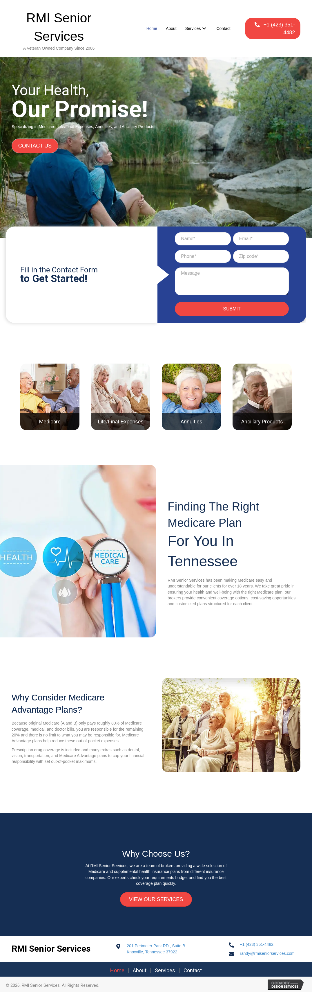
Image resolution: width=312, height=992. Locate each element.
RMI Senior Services (51, 949)
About (139, 970)
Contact (193, 970)
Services (165, 970)
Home (117, 970)
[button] (272, 28)
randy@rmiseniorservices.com (267, 953)
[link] (152, 28)
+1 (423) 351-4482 (256, 944)
